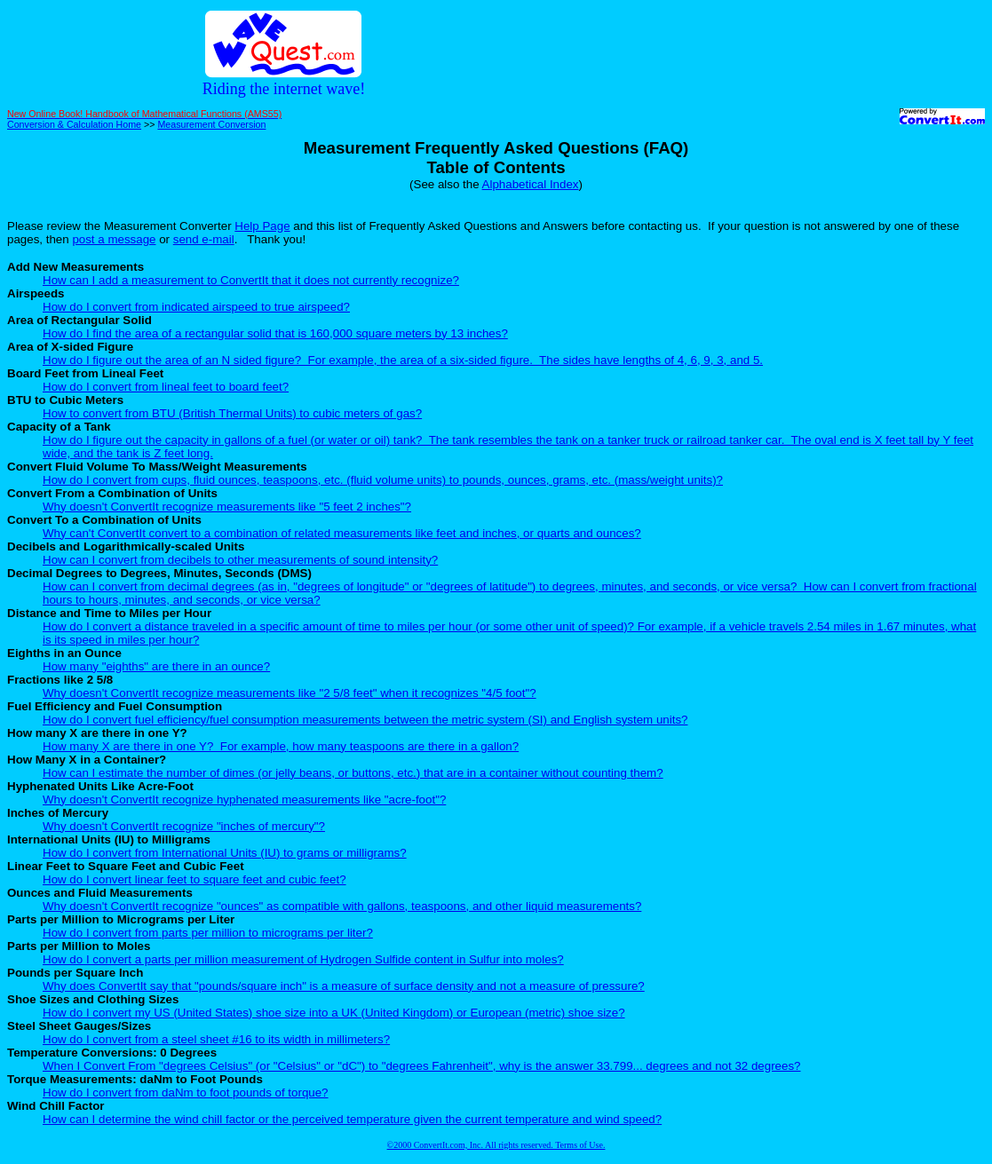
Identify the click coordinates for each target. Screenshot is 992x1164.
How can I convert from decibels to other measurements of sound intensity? (240, 559)
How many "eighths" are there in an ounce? (156, 666)
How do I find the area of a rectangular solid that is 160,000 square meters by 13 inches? (275, 333)
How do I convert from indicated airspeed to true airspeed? (196, 306)
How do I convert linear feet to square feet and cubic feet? (194, 879)
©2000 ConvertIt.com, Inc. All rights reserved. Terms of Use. (496, 1145)
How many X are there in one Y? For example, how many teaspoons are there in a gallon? (281, 746)
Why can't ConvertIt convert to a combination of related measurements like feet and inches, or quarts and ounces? (342, 533)
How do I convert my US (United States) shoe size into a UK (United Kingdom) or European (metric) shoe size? (334, 1012)
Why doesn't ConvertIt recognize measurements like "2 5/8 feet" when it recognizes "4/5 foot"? (289, 693)
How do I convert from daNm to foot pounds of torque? (186, 1092)
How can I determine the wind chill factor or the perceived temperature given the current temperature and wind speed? (352, 1119)
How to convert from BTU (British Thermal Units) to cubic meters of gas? (232, 413)
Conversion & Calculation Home (74, 124)
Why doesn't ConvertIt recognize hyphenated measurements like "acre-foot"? (244, 799)
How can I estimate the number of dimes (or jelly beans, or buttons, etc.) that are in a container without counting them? (353, 773)
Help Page (262, 226)
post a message (113, 239)
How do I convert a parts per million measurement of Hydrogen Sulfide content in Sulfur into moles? (303, 959)
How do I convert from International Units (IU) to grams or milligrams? (225, 852)
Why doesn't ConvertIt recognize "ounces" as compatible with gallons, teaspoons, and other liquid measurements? (342, 906)
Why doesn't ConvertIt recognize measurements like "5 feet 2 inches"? (227, 506)
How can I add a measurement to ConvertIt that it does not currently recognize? (251, 280)
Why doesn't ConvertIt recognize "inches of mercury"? (184, 826)
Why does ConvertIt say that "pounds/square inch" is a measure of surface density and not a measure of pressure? (344, 986)
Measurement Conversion (211, 124)
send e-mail (203, 239)
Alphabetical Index (530, 184)
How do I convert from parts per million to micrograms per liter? (208, 932)
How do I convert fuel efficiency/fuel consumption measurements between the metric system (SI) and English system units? (365, 719)
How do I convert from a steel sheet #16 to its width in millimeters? (216, 1039)
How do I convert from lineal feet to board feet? (166, 386)
